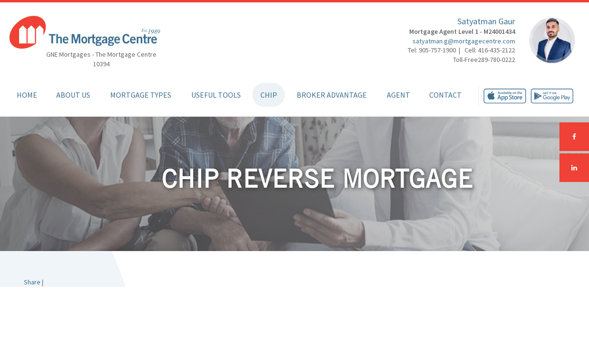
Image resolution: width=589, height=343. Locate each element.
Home (27, 95)
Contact (445, 95)
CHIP (268, 95)
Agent (398, 95)
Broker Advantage (332, 95)
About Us (73, 95)
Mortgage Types (140, 95)
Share (32, 282)
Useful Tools (216, 95)
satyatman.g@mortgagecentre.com (464, 41)
